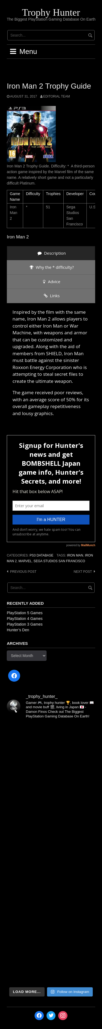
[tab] (51, 253)
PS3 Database (41, 555)
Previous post (23, 572)
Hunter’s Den (18, 630)
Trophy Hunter (51, 12)
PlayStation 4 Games (25, 618)
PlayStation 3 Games (25, 624)
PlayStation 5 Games (25, 613)
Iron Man (75, 555)
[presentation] (51, 253)
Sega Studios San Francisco (59, 561)
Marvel (25, 561)
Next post (83, 572)
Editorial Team (56, 96)
